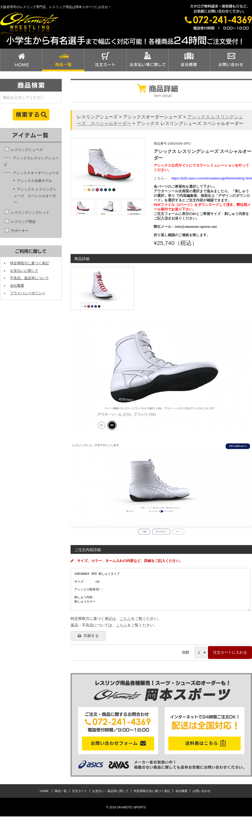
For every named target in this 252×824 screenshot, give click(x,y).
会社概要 (17, 286)
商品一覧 (61, 798)
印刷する (88, 643)
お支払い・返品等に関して (110, 798)
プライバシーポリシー (27, 293)
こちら (125, 626)
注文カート (79, 798)
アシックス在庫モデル (34, 181)
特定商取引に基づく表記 (29, 263)
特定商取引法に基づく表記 (152, 798)
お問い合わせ (202, 798)
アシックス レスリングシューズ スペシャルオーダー (35, 195)
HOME (44, 798)
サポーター (19, 231)
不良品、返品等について (29, 278)
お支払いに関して (24, 271)
